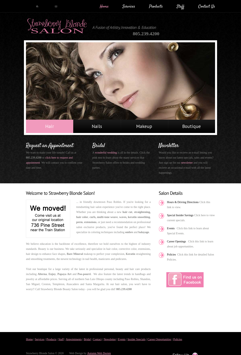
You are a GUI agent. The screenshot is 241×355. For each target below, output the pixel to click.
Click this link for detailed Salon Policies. (190, 257)
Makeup (144, 126)
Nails (97, 126)
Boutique (191, 126)
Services (39, 339)
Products (51, 339)
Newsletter (110, 339)
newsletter (187, 162)
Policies (177, 339)
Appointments (74, 339)
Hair (49, 126)
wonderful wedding (106, 152)
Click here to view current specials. (191, 218)
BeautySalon (57, 26)
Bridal (87, 339)
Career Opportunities (159, 339)
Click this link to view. (188, 205)
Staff (61, 339)
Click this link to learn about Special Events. (188, 231)
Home (29, 339)
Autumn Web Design (99, 353)
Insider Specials (136, 339)
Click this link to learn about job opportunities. (190, 244)
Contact (97, 339)
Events (122, 339)
